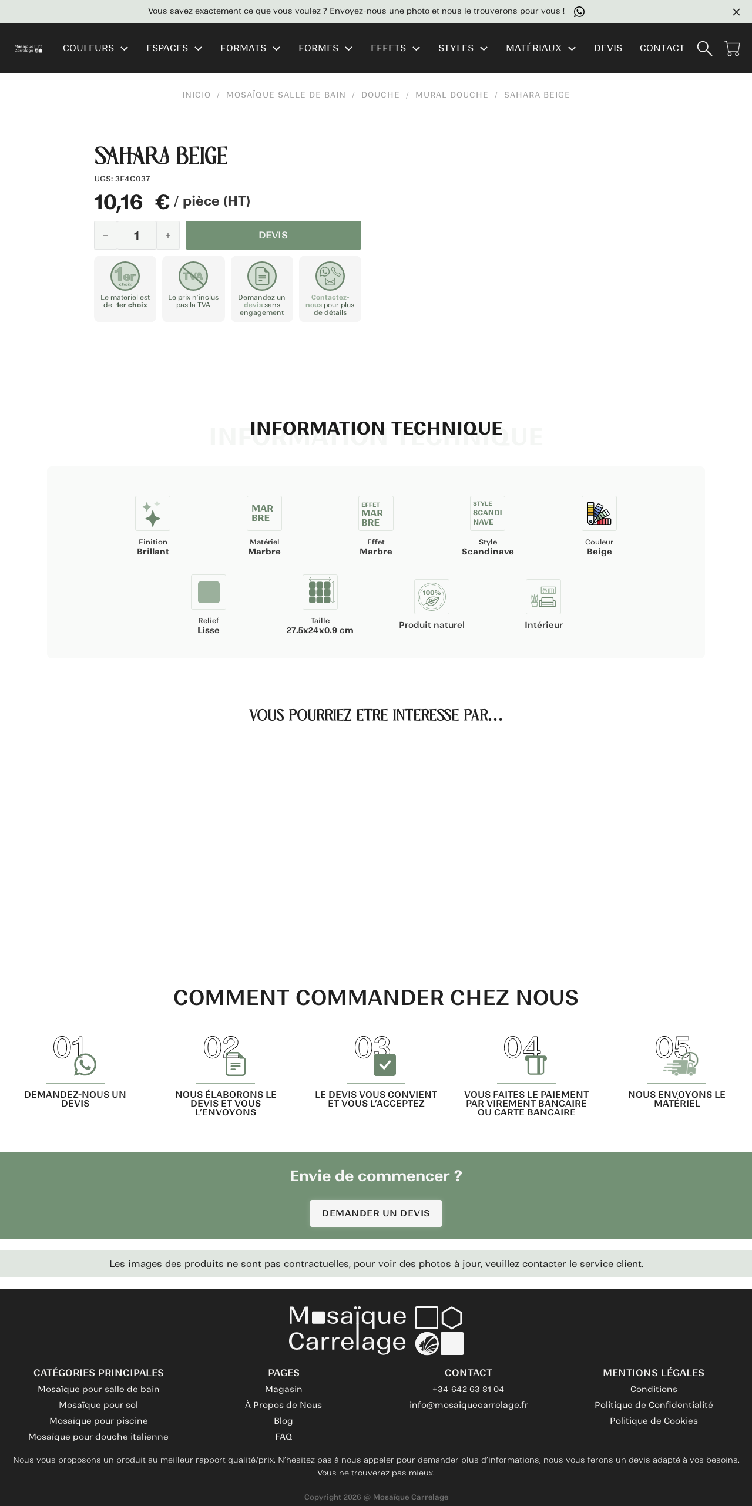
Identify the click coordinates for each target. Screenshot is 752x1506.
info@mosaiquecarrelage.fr (468, 1405)
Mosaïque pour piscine (98, 1421)
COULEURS (88, 48)
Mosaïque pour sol (98, 1405)
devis (253, 305)
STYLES (456, 48)
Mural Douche (452, 95)
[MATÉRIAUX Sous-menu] (572, 48)
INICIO (196, 95)
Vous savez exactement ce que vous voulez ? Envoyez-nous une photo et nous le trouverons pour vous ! (409, 11)
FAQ (283, 1436)
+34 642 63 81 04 (468, 1389)
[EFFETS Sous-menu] (416, 48)
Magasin (284, 1389)
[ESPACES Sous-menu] (198, 48)
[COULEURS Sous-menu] (124, 48)
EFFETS (388, 48)
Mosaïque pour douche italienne (98, 1436)
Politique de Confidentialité (654, 1405)
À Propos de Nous (283, 1405)
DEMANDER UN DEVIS (376, 1213)
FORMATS (243, 48)
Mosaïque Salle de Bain (286, 95)
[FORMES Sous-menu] (348, 48)
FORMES (318, 48)
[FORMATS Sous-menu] (276, 48)
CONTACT (662, 48)
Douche (380, 95)
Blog (283, 1421)
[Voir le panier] (732, 48)
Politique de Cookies (654, 1421)
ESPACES (167, 48)
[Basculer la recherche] (705, 48)
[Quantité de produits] (137, 235)
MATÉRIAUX (534, 48)
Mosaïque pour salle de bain (99, 1389)
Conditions (653, 1389)
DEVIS (608, 48)
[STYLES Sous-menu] (483, 48)
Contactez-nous (327, 301)
